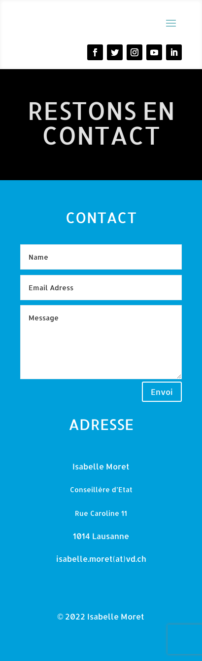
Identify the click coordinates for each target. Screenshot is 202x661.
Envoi (162, 392)
